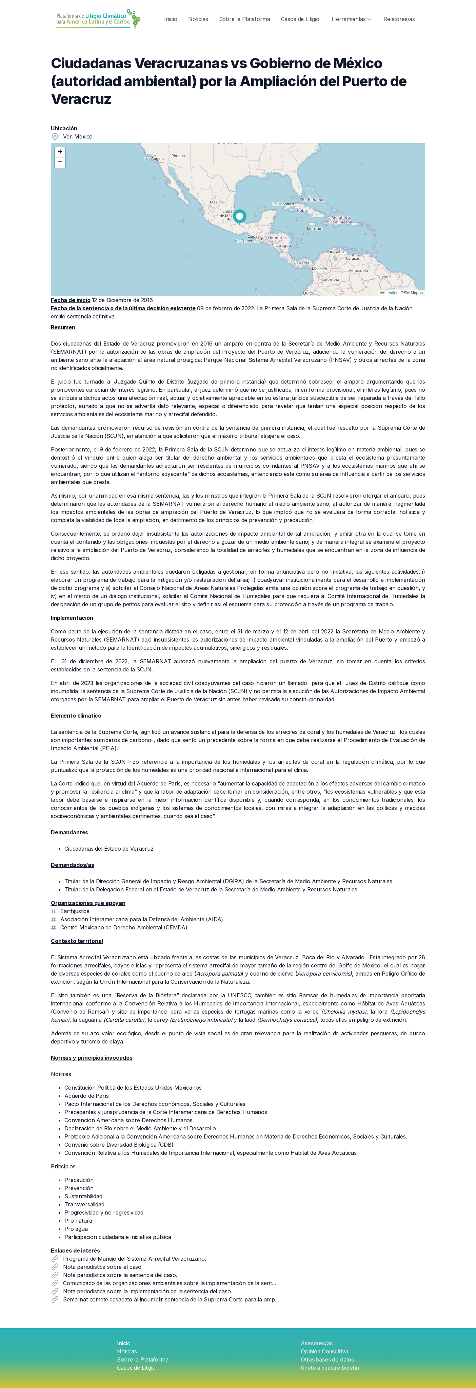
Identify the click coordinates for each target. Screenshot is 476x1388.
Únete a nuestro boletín (330, 1367)
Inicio (170, 19)
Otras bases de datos (327, 1359)
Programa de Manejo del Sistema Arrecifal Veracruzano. (134, 1258)
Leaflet (388, 293)
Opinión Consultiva (324, 1351)
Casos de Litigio (300, 19)
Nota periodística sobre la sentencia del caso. (120, 1275)
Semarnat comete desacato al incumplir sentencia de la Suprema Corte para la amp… (171, 1299)
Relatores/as (399, 19)
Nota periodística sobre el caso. (103, 1266)
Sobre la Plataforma (244, 19)
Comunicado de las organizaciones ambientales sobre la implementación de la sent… (169, 1283)
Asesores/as (316, 1343)
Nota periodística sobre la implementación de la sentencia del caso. (147, 1291)
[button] (239, 217)
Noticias (198, 19)
